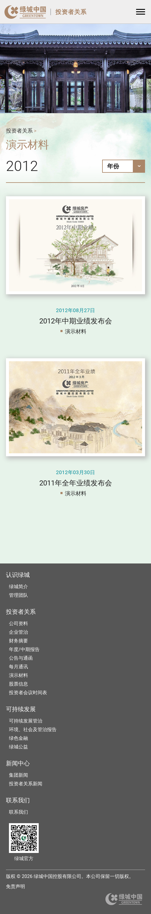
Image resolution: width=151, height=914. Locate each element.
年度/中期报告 (24, 649)
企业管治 (18, 632)
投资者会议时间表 (28, 692)
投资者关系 (71, 11)
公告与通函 (21, 658)
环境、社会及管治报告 (33, 729)
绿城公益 (18, 747)
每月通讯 (18, 666)
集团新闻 (18, 775)
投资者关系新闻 (25, 784)
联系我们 (18, 812)
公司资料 (18, 623)
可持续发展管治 (25, 721)
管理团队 (18, 595)
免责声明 (15, 886)
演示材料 (75, 331)
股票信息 (18, 684)
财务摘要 (18, 641)
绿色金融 (18, 738)
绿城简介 (18, 586)
